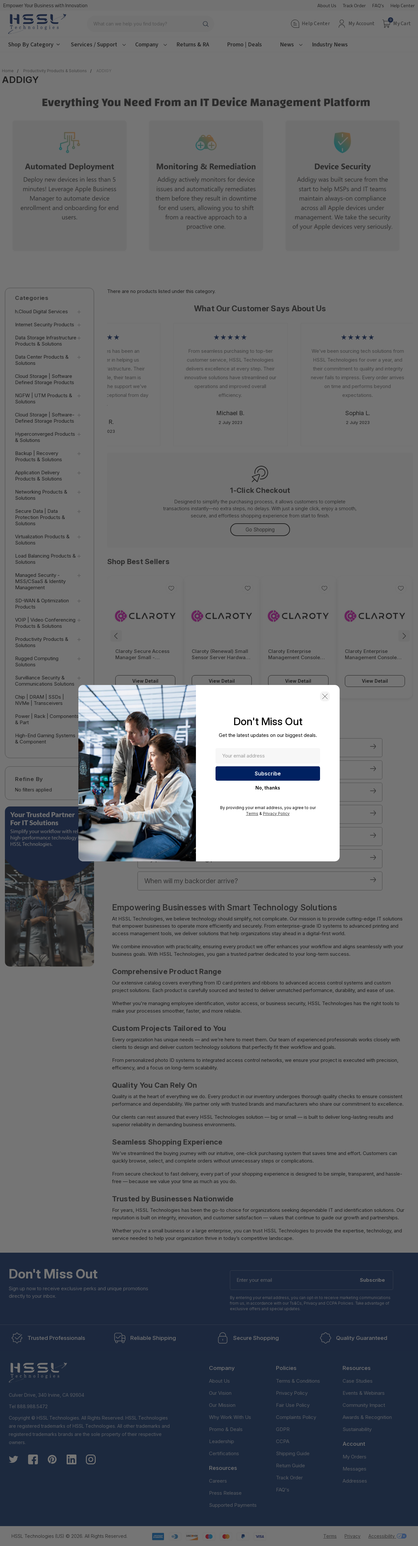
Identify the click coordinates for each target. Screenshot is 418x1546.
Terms (252, 813)
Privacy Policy (276, 813)
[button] (325, 696)
